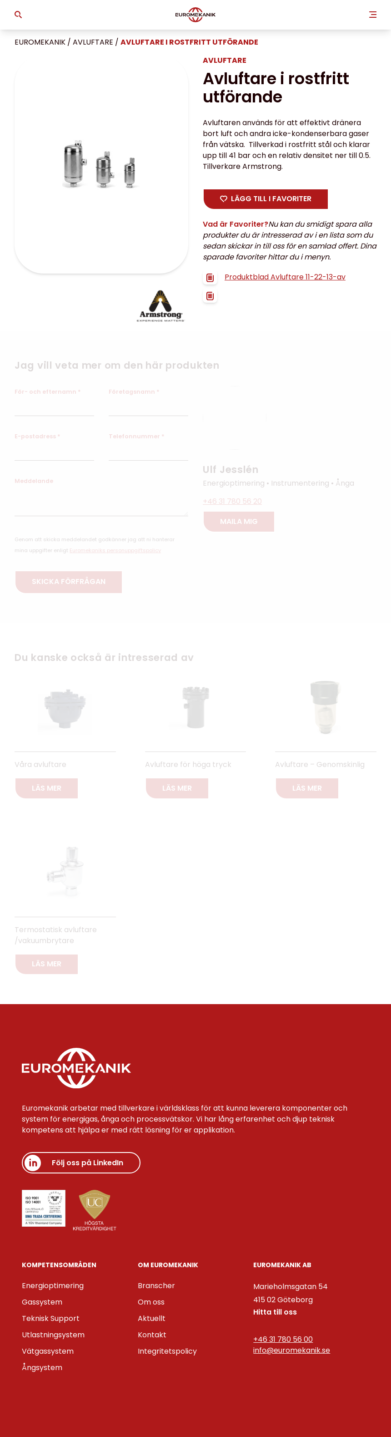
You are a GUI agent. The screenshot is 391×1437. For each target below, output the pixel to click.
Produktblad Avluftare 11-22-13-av (274, 277)
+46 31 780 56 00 (283, 1339)
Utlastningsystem (53, 1335)
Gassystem (42, 1302)
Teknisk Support (51, 1318)
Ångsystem (42, 1367)
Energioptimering (53, 1285)
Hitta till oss (275, 1312)
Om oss (151, 1302)
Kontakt (152, 1335)
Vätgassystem (48, 1351)
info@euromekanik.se (291, 1350)
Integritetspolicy (167, 1351)
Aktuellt (151, 1318)
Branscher (156, 1285)
